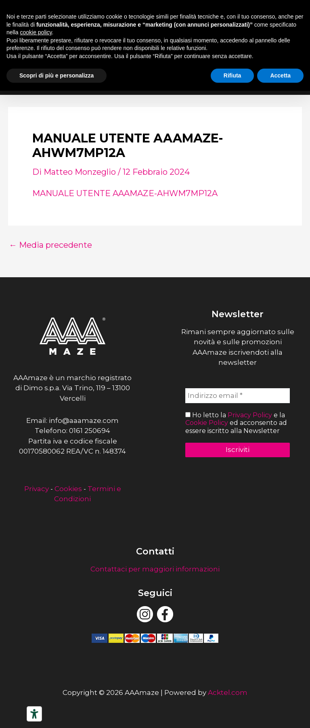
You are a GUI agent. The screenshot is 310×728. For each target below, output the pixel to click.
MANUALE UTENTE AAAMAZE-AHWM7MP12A (125, 193)
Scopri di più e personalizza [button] (56, 75)
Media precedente (50, 245)
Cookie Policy (206, 423)
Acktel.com (227, 692)
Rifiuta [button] (232, 75)
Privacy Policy (250, 415)
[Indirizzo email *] (237, 396)
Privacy (36, 489)
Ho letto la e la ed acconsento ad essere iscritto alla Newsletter (236, 422)
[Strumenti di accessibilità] (34, 714)
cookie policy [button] (36, 32)
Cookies (68, 489)
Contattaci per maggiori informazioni (155, 569)
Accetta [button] (280, 75)
